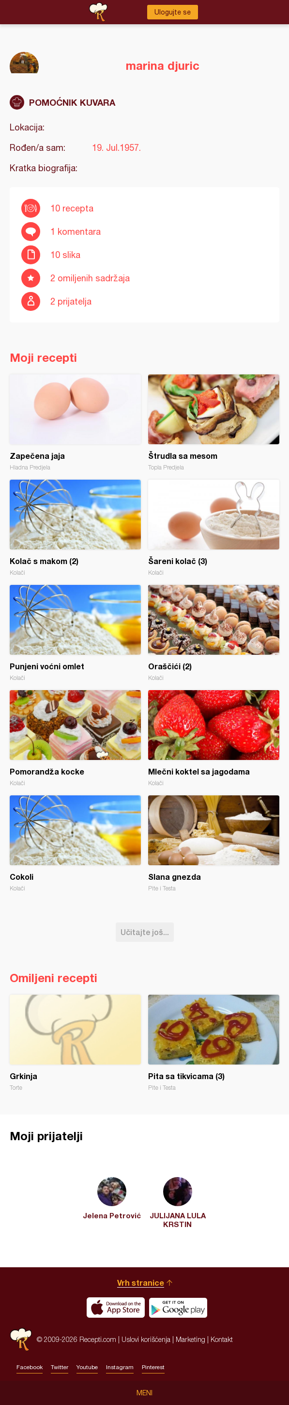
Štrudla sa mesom (213, 422)
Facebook (29, 1367)
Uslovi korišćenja (146, 1339)
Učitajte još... (145, 932)
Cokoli (75, 843)
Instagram (120, 1367)
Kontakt (222, 1339)
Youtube (87, 1367)
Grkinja (75, 1043)
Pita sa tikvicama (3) (213, 1043)
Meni (144, 1393)
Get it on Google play (178, 1307)
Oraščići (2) (213, 633)
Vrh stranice (140, 1282)
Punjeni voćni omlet (75, 633)
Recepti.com (21, 1339)
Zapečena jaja (75, 422)
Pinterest (153, 1367)
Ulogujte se (172, 12)
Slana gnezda (213, 843)
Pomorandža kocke (75, 738)
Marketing (190, 1339)
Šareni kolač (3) (213, 528)
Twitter (59, 1367)
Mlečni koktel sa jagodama (213, 738)
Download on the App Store (116, 1307)
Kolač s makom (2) (75, 528)
